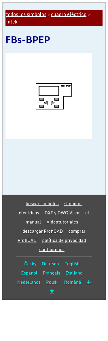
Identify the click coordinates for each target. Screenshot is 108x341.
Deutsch (50, 263)
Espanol (29, 272)
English (72, 263)
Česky (30, 263)
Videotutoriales (62, 221)
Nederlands (29, 282)
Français (51, 272)
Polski (52, 282)
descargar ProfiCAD (42, 231)
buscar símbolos (42, 203)
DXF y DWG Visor (62, 212)
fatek (12, 22)
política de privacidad (64, 240)
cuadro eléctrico (68, 14)
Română (72, 282)
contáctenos (52, 249)
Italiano (74, 272)
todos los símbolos (26, 14)
